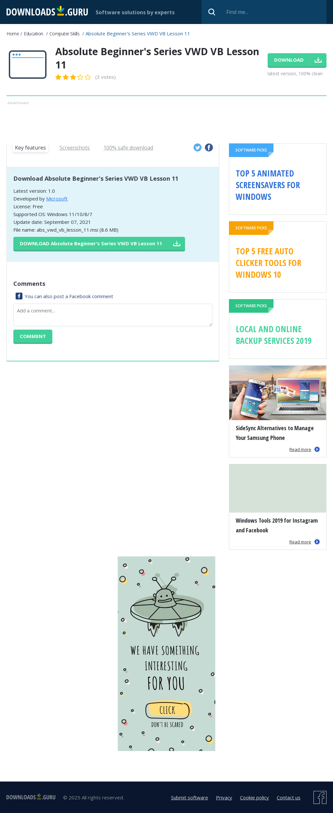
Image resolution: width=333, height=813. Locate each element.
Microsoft (57, 198)
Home (13, 33)
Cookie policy (254, 797)
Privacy (224, 797)
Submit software (189, 797)
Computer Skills (64, 33)
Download (91, 243)
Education (33, 33)
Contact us (288, 797)
